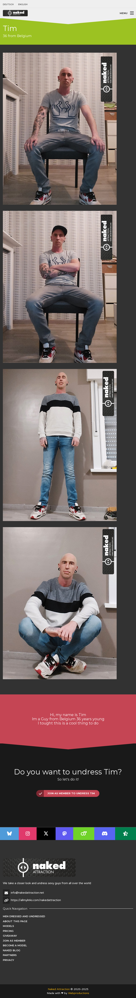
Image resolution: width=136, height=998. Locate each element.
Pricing (8, 930)
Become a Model (15, 945)
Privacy (8, 960)
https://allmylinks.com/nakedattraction (36, 900)
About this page (15, 921)
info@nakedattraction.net (27, 892)
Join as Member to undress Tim (66, 793)
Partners (10, 955)
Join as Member (14, 940)
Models (8, 925)
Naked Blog (11, 950)
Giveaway (10, 935)
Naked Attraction (59, 989)
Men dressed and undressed (24, 916)
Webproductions (78, 993)
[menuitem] (9, 4)
